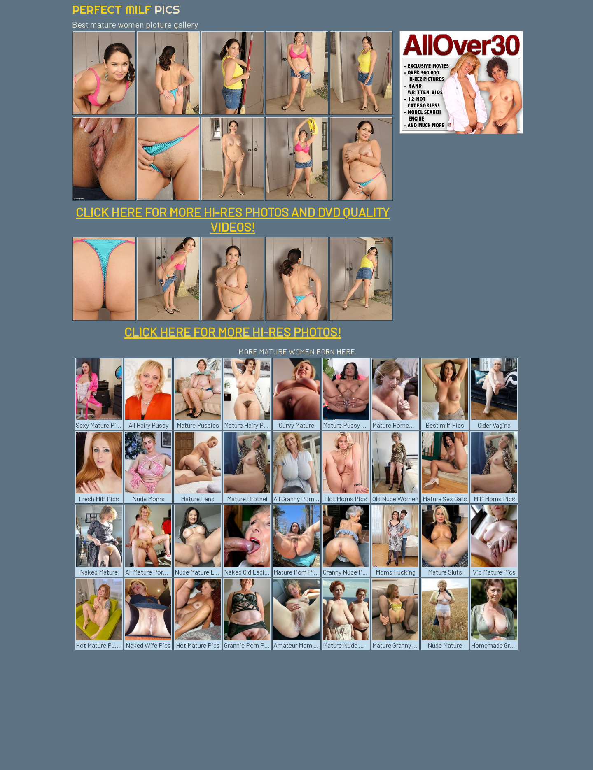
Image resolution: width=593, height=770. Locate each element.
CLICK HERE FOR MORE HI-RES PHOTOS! (232, 331)
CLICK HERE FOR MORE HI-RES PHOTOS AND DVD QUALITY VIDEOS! (233, 219)
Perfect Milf (126, 9)
